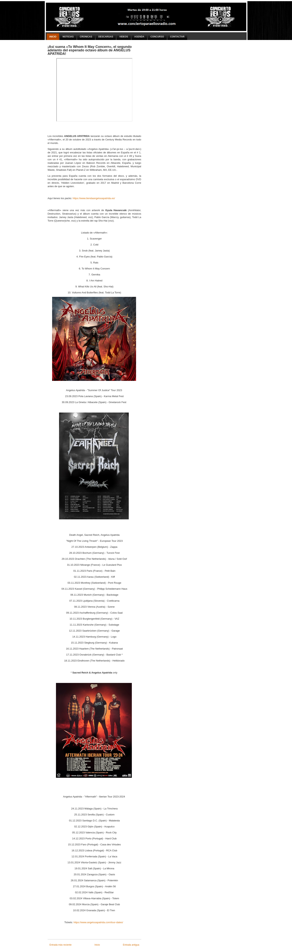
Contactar (177, 36)
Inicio (53, 36)
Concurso (157, 36)
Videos (123, 36)
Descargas (105, 36)
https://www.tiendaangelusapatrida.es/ (94, 198)
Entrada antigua (131, 944)
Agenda (139, 36)
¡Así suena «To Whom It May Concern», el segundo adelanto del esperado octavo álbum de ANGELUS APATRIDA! (90, 50)
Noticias (68, 36)
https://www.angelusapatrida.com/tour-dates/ (99, 922)
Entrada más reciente (61, 944)
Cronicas (86, 36)
